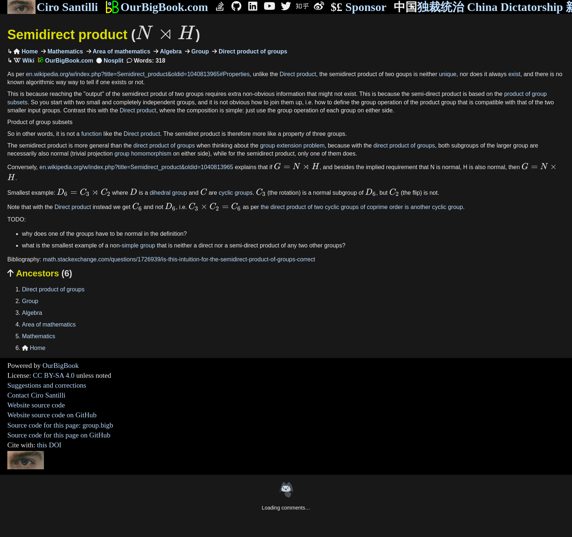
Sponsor (358, 7)
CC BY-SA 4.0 (54, 375)
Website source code (36, 405)
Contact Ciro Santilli (36, 395)
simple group (138, 245)
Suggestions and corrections (46, 385)
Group (199, 51)
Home (26, 51)
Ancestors (39, 273)
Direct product (298, 74)
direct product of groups (164, 145)
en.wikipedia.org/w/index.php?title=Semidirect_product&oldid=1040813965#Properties (138, 74)
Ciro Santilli (52, 7)
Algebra (170, 51)
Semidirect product (103, 34)
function (91, 134)
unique (447, 74)
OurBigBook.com (156, 7)
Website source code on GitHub (52, 415)
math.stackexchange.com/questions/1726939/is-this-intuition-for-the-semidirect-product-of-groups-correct (179, 259)
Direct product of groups (252, 51)
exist (514, 74)
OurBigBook (60, 365)
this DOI (49, 445)
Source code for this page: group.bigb (60, 425)
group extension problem (292, 145)
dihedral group (168, 193)
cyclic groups (235, 193)
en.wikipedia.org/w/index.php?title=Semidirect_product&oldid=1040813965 (136, 167)
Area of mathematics (121, 51)
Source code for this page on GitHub (58, 435)
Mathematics (64, 51)
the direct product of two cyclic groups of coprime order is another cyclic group (362, 207)
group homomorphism (143, 153)
